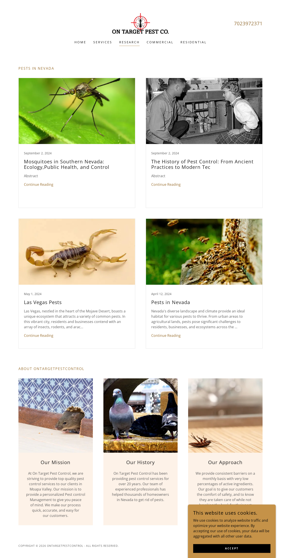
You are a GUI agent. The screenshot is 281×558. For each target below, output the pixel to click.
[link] (140, 22)
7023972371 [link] (248, 23)
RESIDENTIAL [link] (193, 42)
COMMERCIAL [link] (160, 42)
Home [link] (80, 42)
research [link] (129, 42)
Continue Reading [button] (38, 184)
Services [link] (102, 42)
